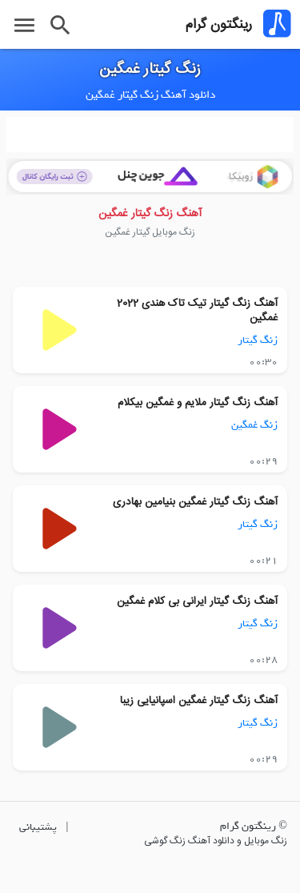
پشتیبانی (38, 827)
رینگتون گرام (219, 25)
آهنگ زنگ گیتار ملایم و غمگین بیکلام (198, 403)
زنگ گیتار (258, 340)
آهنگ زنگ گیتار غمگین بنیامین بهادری (195, 502)
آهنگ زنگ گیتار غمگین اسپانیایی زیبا (199, 701)
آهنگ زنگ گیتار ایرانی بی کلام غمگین (197, 601)
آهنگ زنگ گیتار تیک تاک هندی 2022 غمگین (197, 311)
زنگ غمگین (254, 424)
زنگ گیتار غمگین (150, 69)
